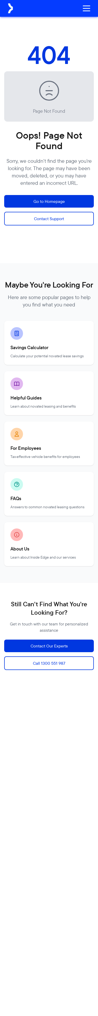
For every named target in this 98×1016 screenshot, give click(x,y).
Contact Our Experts (49, 645)
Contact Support (49, 218)
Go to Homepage (49, 201)
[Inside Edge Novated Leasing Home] (10, 8)
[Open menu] (86, 8)
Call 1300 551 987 (49, 663)
